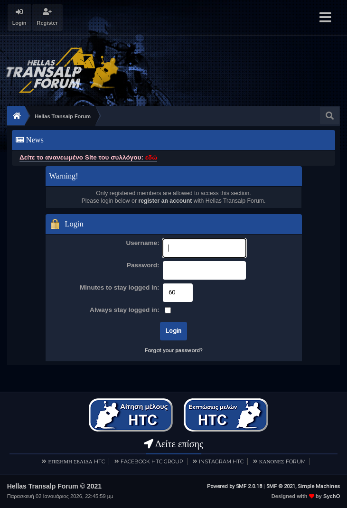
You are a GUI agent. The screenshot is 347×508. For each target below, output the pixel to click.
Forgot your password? (173, 350)
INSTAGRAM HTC (221, 461)
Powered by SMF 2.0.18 (234, 486)
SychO (331, 496)
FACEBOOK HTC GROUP (152, 461)
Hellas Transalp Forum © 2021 (54, 486)
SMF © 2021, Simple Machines (303, 486)
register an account (165, 201)
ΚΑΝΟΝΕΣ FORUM (282, 461)
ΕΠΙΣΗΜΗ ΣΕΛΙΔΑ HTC (76, 461)
